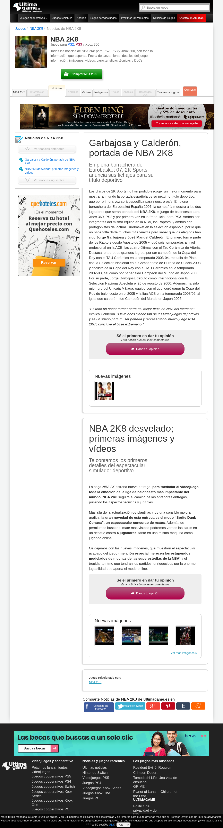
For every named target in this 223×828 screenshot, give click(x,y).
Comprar (190, 89)
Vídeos (87, 92)
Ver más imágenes (183, 653)
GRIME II (140, 787)
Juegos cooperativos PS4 (51, 781)
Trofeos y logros (168, 92)
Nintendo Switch (95, 773)
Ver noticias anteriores (44, 149)
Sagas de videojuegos (103, 17)
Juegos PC (91, 798)
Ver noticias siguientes (44, 180)
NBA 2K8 (19, 92)
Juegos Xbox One (96, 793)
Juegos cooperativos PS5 (51, 776)
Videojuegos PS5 (96, 778)
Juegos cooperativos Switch (53, 787)
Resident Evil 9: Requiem (152, 768)
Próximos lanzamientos (134, 17)
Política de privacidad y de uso (145, 810)
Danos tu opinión (145, 349)
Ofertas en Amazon (191, 17)
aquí (111, 824)
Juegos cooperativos (34, 17)
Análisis (81, 17)
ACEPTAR (123, 824)
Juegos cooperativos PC (50, 809)
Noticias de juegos (164, 17)
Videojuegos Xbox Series (102, 788)
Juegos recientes (62, 17)
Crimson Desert (145, 773)
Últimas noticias (95, 768)
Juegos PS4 (92, 783)
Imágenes (101, 92)
